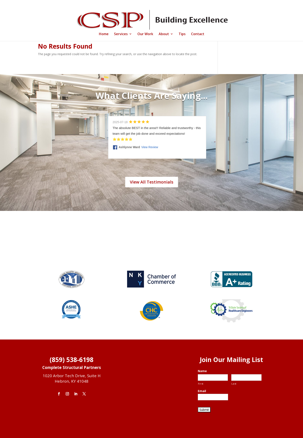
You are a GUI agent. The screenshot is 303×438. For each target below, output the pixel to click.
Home (104, 34)
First (200, 383)
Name (202, 371)
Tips (182, 34)
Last (234, 383)
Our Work (145, 34)
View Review (149, 147)
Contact (197, 34)
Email (202, 391)
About (164, 34)
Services (121, 34)
